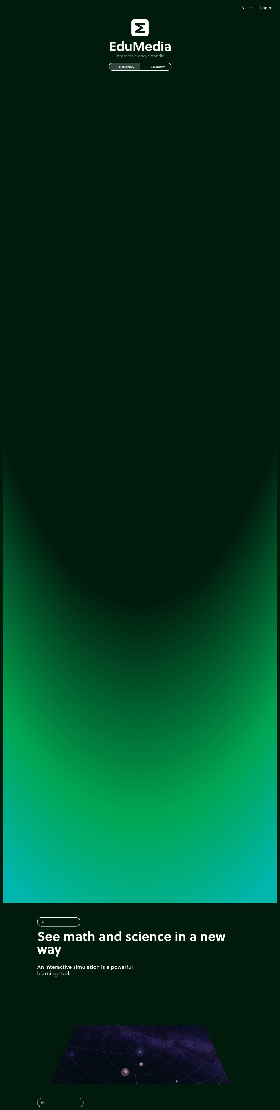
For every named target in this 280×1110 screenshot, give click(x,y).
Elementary (124, 67)
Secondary (155, 67)
